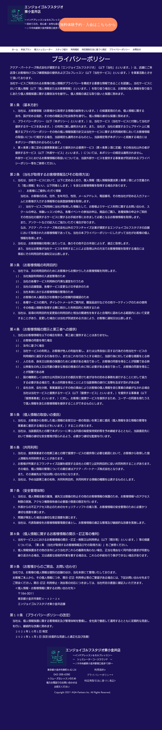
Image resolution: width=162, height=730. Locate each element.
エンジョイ (33, 7)
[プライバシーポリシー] (100, 674)
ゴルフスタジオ (52, 7)
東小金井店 (33, 11)
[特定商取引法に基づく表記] (100, 680)
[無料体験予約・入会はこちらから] (88, 24)
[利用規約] (100, 669)
